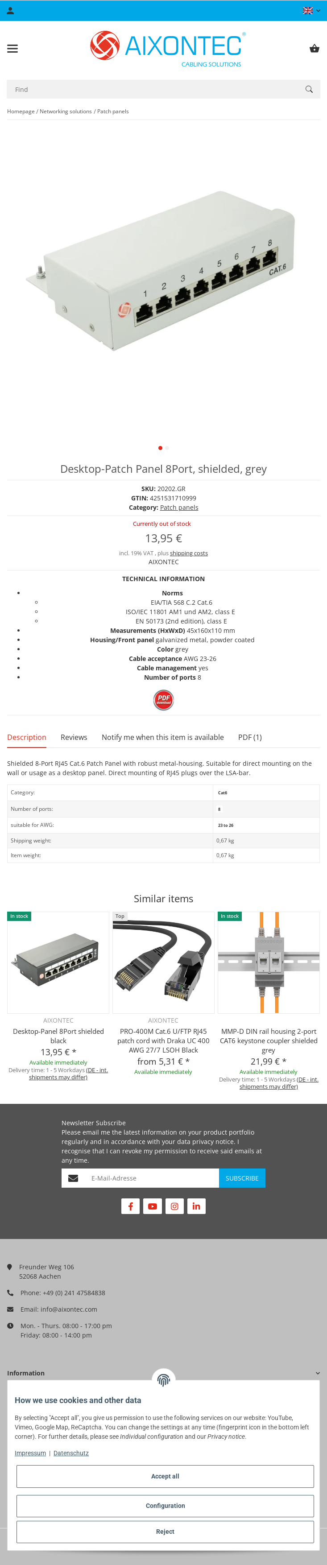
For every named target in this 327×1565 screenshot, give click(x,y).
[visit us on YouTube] (152, 1206)
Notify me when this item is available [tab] (163, 737)
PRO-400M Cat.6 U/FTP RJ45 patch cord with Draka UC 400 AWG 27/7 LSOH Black (163, 1040)
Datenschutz (71, 1453)
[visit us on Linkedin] (196, 1206)
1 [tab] (160, 448)
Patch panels (179, 507)
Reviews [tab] (74, 737)
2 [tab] (167, 448)
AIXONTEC (164, 561)
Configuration (165, 1505)
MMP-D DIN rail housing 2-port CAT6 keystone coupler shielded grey (269, 1040)
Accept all (165, 1476)
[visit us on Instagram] (175, 1206)
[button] (311, 11)
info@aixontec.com (69, 1309)
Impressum (30, 1453)
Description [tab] (26, 737)
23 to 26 (225, 825)
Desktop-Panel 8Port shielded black (58, 1036)
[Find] (152, 89)
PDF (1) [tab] (250, 737)
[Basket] (314, 48)
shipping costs (189, 553)
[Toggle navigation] (12, 48)
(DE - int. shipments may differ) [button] (68, 1074)
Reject (165, 1531)
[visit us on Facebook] (130, 1206)
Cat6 (222, 793)
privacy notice (213, 1141)
